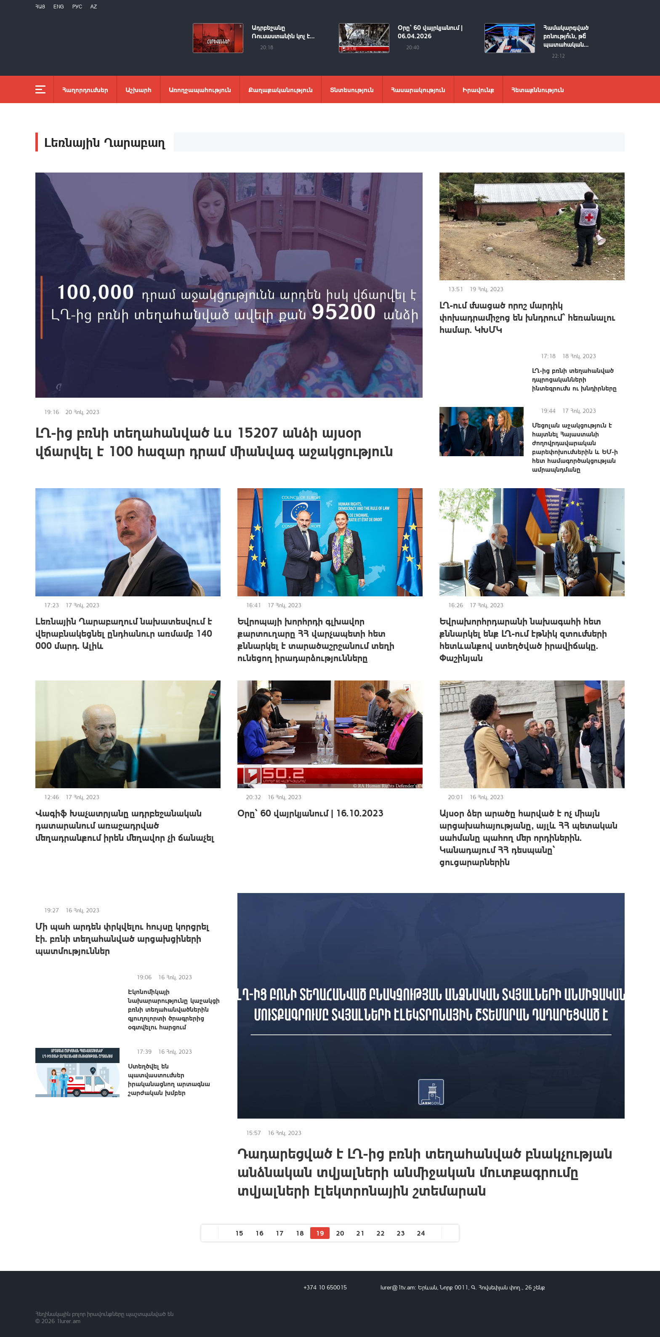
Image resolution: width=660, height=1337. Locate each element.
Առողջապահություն (200, 89)
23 (401, 1232)
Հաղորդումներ (85, 89)
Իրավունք (478, 89)
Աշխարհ (138, 89)
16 (259, 1232)
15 (239, 1232)
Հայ (40, 6)
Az (93, 6)
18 (299, 1232)
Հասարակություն (418, 89)
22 (380, 1232)
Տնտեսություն (352, 89)
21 (360, 1232)
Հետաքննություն (537, 89)
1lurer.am (68, 1320)
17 (279, 1232)
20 (340, 1232)
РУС (77, 6)
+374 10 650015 (325, 1287)
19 (320, 1232)
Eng (58, 6)
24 (421, 1232)
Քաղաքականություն (280, 89)
